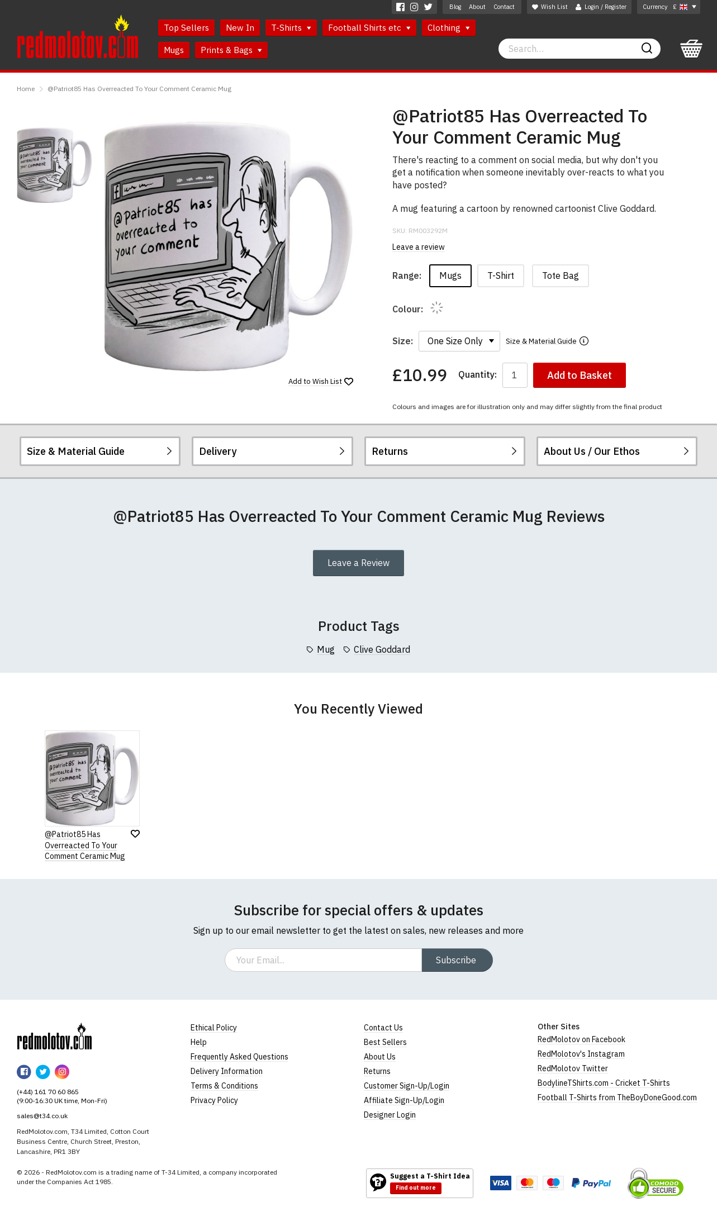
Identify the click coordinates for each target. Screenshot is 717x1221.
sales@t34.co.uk (42, 1115)
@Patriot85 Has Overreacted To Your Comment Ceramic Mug (139, 88)
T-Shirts (291, 27)
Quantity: (477, 374)
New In (240, 27)
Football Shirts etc (369, 27)
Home (26, 88)
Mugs (174, 50)
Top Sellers (186, 27)
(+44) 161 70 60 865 (48, 1091)
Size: (402, 340)
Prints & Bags (231, 50)
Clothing (449, 27)
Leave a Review (358, 562)
